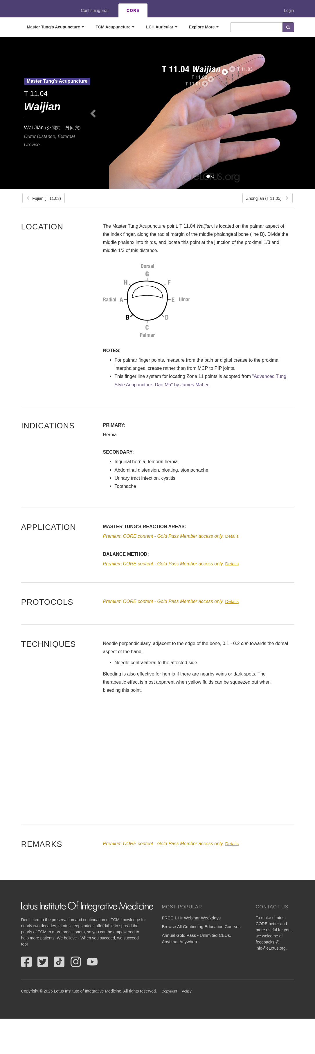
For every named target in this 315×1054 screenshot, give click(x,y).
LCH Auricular (161, 27)
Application (48, 527)
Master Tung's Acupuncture (55, 27)
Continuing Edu (95, 10)
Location (42, 226)
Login (289, 10)
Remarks (41, 844)
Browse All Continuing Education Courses (201, 926)
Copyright (169, 991)
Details (232, 536)
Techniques (48, 644)
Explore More (204, 27)
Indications (48, 425)
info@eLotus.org (271, 948)
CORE (133, 10)
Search (288, 27)
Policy (187, 991)
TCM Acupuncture (115, 27)
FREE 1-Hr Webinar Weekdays (191, 918)
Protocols (47, 601)
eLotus (42, 10)
